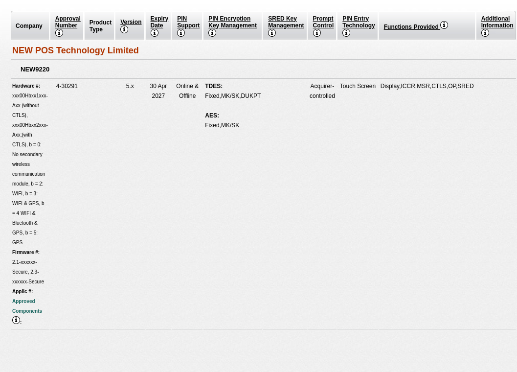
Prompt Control (323, 26)
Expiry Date (160, 26)
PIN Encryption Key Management (232, 26)
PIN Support (188, 26)
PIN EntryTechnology (358, 26)
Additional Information (497, 26)
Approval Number (68, 26)
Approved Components (27, 311)
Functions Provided (416, 26)
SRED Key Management (286, 26)
